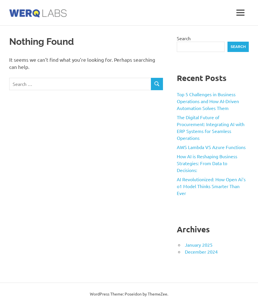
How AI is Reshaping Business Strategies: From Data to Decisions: (207, 163)
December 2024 (201, 251)
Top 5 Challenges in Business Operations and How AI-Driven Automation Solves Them (208, 101)
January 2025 (199, 245)
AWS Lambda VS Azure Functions (211, 147)
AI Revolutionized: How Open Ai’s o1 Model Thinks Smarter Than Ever (211, 186)
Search (184, 38)
